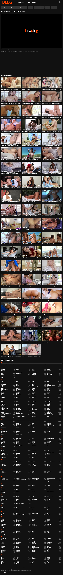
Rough (33, 532)
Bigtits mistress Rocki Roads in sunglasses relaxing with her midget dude (31, 342)
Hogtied (3, 464)
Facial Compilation (50, 438)
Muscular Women (20, 503)
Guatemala (3, 457)
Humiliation (34, 465)
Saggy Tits (3, 538)
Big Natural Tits (23, 7)
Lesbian (33, 491)
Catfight (3, 404)
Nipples (48, 507)
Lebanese (18, 491)
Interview (18, 472)
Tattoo (17, 557)
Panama (48, 519)
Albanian (48, 369)
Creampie (49, 412)
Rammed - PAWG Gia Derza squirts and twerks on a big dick (52, 257)
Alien (17, 370)
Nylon (48, 509)
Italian (17, 474)
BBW (17, 381)
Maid (2, 498)
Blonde (2, 392)
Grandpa (48, 454)
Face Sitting (18, 438)
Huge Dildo (18, 465)
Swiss (48, 551)
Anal (42, 7)
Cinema (18, 407)
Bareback (34, 384)
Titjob (17, 561)
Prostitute (49, 524)
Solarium (18, 545)
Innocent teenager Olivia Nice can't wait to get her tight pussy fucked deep (11, 131)
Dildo (33, 423)
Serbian (48, 539)
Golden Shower (4, 454)
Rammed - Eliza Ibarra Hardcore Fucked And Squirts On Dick (31, 300)
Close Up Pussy (4, 408)
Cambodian (34, 401)
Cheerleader (3, 405)
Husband (3, 467)
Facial (33, 438)
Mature (17, 499)
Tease (2, 558)
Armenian (8, 51)
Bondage (48, 392)
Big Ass (18, 386)
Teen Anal (54, 7)
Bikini (48, 389)
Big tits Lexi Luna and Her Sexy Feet (49, 285)
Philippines (3, 521)
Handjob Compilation (51, 461)
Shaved (31, 51)
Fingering (49, 441)
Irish (48, 472)
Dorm (2, 425)
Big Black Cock (35, 386)
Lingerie (3, 492)
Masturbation (4, 499)
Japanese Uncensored (21, 479)
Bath (48, 384)
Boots (17, 393)
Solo (32, 545)
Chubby (48, 405)
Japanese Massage (51, 478)
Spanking (33, 546)
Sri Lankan (49, 547)
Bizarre (17, 390)
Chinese (33, 405)
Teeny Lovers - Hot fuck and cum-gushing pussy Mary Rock (52, 117)
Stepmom (3, 548)
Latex (17, 489)
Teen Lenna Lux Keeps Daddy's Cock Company (51, 103)
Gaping (48, 450)
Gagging (3, 450)
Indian (2, 471)
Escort (33, 432)
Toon (48, 561)
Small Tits (49, 543)
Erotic (17, 432)
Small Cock (34, 543)
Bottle (48, 393)
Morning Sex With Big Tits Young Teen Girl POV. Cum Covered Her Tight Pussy (11, 328)
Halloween (18, 461)
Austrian (48, 376)
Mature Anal (34, 499)
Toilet (33, 561)
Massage (49, 498)
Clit (47, 407)
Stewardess (18, 548)
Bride (48, 394)
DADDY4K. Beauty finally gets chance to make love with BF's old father (11, 356)
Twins (33, 563)
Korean (48, 485)
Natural (2, 507)
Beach (17, 385)
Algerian (3, 370)
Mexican (3, 500)
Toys (33, 562)
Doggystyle (18, 424)
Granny (2, 456)
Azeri (2, 377)
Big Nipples (18, 389)
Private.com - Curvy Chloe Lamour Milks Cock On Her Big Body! (11, 201)
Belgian (2, 386)
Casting (48, 403)
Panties (2, 520)
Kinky (2, 485)
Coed (48, 408)
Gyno (33, 457)
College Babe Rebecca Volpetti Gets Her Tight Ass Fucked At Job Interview (11, 215)
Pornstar (48, 523)
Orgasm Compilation (20, 514)
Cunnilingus (34, 416)
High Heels (49, 463)
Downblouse (3, 427)
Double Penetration (51, 425)
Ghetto (17, 452)
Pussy (2, 527)
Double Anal (18, 425)
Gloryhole (34, 453)
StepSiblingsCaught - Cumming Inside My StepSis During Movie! (11, 229)
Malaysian (18, 498)
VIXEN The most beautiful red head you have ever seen (11, 117)
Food (2, 443)
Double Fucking (35, 425)
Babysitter (3, 383)
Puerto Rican (19, 525)
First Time (3, 442)
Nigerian (33, 507)
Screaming (49, 538)
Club (33, 408)
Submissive (34, 550)
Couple (2, 412)
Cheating (48, 404)
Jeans (48, 479)
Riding (48, 531)
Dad (2, 421)
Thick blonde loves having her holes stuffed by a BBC (11, 243)
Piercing (33, 521)
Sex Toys (3, 541)
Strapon (48, 548)
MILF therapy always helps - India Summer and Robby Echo (31, 271)
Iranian (33, 472)
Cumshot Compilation (20, 416)
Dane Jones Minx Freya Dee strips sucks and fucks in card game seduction (52, 145)
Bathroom (3, 385)
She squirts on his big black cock (8, 271)
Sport (2, 547)
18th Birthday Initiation (46, 328)
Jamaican (3, 478)
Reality (2, 531)
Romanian (18, 532)
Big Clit (33, 388)
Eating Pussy (4, 431)
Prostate (33, 524)
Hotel (48, 464)
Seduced (18, 539)
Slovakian (18, 543)
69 (32, 365)
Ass (17, 374)
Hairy (2, 461)
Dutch (48, 427)
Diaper (17, 423)
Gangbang (34, 450)
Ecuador (18, 431)
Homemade (18, 464)
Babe (48, 381)
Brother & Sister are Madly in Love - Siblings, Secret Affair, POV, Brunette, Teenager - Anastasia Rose (31, 257)
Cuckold (3, 414)
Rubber (48, 532)
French (2, 445)
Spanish (18, 546)
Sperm (48, 546)
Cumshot (3, 416)
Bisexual (3, 390)
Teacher (48, 557)
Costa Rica (34, 411)
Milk (48, 500)
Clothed (18, 408)
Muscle (2, 503)
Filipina (33, 441)
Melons (48, 499)
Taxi (32, 557)
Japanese (18, 478)
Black (33, 390)
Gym (17, 457)
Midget (17, 500)
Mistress (3, 502)
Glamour (3, 453)
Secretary (3, 539)
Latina (33, 489)
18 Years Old (4, 365)
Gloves (48, 453)
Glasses (18, 453)
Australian (34, 376)
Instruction (49, 471)
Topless (2, 562)
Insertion (33, 471)
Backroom (18, 383)
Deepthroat (49, 421)
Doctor (2, 424)
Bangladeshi (3, 384)
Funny (48, 445)
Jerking (2, 481)
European (18, 51)
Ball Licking (34, 383)
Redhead (18, 531)
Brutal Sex (34, 396)
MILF (2, 496)
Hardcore (13, 51)
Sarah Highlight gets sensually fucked (29, 131)
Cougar (48, 411)
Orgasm (2, 514)
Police (2, 523)
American (49, 370)
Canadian (3, 403)
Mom (17, 502)
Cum (17, 414)
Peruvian (48, 520)
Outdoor (48, 514)
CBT (2, 401)
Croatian (33, 413)
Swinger (33, 551)
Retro (33, 531)
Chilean (18, 405)
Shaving (33, 541)
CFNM (17, 401)
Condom (48, 409)
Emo (2, 432)
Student (18, 550)
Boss (33, 393)
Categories (21, 2)
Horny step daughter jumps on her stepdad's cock (52, 300)
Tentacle (48, 558)
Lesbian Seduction (50, 491)
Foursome (49, 443)
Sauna (33, 538)
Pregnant (18, 524)
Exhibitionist (19, 434)
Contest (2, 411)
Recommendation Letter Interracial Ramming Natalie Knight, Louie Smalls (52, 173)
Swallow (48, 550)
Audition (3, 376)
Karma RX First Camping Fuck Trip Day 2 (30, 159)
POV (17, 519)
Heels (17, 463)
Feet (48, 439)
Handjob (33, 461)
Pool (32, 523)
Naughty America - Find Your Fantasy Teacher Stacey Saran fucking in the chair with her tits (52, 131)
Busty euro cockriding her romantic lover (9, 89)
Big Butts (18, 388)
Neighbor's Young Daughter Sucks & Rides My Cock (11, 257)
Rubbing (3, 534)
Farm (2, 439)
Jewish (17, 481)
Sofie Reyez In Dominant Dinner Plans (29, 173)
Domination (49, 424)
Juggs (48, 481)
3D (17, 365)
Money (33, 502)
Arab (2, 373)
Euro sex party (45, 342)
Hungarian (49, 465)
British (2, 396)
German (3, 452)
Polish (17, 523)
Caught (17, 404)
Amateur (33, 370)
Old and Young (35, 513)
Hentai (33, 463)
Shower (33, 542)
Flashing (33, 442)
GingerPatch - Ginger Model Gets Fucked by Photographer (11, 145)
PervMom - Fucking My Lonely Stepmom (9, 173)
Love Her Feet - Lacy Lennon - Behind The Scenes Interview (31, 356)
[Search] (60, 2)
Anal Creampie (19, 372)
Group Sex (34, 456)
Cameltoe (49, 401)
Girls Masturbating (50, 452)
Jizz (32, 481)
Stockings (34, 548)
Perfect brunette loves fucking (48, 229)
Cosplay (18, 411)
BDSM (33, 381)
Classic (33, 407)
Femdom (3, 441)
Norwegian (3, 509)
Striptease (3, 550)
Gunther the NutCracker (47, 215)
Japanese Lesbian (35, 478)
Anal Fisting (34, 372)
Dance (17, 421)
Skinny (2, 543)
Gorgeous (18, 454)
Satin (17, 538)
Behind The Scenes (51, 385)
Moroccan (49, 502)
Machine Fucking (50, 496)
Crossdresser (49, 413)
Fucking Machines (20, 445)
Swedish (3, 551)
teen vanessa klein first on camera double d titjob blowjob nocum (52, 201)
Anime (47, 7)
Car (17, 403)
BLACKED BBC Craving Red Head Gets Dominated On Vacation (31, 243)
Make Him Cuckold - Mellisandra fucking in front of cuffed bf (31, 215)
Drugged (33, 427)
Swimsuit (18, 551)
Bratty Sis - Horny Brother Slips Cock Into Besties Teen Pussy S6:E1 (52, 159)
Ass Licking (34, 374)
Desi (2, 423)
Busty (48, 397)
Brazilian (33, 394)
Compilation (4, 7)
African (17, 369)
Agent (33, 369)
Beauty (33, 385)
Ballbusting (49, 383)
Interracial (3, 472)
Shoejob (48, 541)
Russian (18, 534)
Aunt (17, 376)
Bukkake (48, 396)
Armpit (48, 373)
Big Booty (3, 388)
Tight (2, 561)
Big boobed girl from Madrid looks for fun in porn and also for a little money (31, 187)
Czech (2, 417)
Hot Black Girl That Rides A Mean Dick (29, 201)
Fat (32, 439)
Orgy (33, 514)
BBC (2, 381)
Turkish (18, 563)
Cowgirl (33, 412)
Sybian (2, 552)
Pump (48, 525)
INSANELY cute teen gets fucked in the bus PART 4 (31, 328)
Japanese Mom (4, 479)
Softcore (3, 545)
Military (33, 500)
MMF (17, 496)
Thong (17, 559)
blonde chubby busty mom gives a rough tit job (11, 285)
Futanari (3, 446)
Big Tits (33, 389)
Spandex (3, 546)
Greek (17, 456)
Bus (17, 397)
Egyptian (33, 431)
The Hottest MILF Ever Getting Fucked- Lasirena (11, 103)
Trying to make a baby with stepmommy (30, 117)
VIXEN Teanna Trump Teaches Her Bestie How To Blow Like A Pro (11, 342)
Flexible (48, 442)
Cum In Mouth (34, 414)
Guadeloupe (49, 456)
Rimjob (2, 532)
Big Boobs (36, 51)
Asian (2, 374)
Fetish (17, 441)
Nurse (33, 509)
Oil (17, 513)
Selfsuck (33, 539)
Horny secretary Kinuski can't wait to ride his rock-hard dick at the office (11, 187)
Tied (48, 559)
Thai (2, 559)
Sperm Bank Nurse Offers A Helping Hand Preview (11, 314)
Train (48, 562)
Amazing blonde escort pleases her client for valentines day (52, 271)
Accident (3, 369)
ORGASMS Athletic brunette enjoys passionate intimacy (11, 300)
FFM (2, 438)
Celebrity (33, 404)
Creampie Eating (19, 413)
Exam (2, 434)
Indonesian (18, 471)
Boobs (2, 393)
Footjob (33, 443)
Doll (32, 424)
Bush (33, 397)
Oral (47, 513)
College (2, 409)
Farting (17, 439)
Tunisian (3, 563)
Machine (33, 496)
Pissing (48, 521)
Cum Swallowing (50, 414)
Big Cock (48, 388)
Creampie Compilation (6, 413)
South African (49, 545)
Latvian (48, 489)
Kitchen (33, 485)
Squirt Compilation (35, 547)
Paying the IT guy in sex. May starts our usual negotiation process (52, 314)
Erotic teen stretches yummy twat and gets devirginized (31, 285)
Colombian (18, 409)
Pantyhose (18, 520)
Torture (17, 562)
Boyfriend (18, 394)
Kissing (18, 485)
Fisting (17, 442)
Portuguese (3, 524)
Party (33, 520)
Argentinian (18, 373)
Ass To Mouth (49, 374)
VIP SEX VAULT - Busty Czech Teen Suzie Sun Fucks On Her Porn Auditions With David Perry (31, 314)
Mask (33, 498)
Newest (34, 2)
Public (2, 525)
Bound (2, 394)
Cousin (17, 412)
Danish (33, 421)
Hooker (33, 464)
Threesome (34, 559)
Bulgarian (3, 397)
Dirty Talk (49, 423)
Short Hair (18, 542)
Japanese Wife (13, 7)
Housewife (3, 465)
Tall (2, 557)
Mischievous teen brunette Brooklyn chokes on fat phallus (52, 243)
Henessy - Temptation (26, 89)
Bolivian (36, 7)
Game (17, 450)
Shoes (2, 542)
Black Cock (49, 390)
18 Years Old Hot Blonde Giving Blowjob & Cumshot (52, 89)
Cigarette (3, 407)
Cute (48, 416)
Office (2, 513)
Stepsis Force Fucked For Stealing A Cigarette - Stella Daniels (52, 187)
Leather (2, 491)
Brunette (27, 51)
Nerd (17, 507)
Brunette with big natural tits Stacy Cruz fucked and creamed (31, 103)
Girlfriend (34, 452)
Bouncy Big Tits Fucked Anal (27, 229)
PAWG (2, 519)
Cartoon (33, 403)
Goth (33, 454)
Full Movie (34, 445)
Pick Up (18, 521)
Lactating (3, 489)
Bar (17, 384)
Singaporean (49, 542)
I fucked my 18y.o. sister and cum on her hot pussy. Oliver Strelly (31, 145)
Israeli (2, 474)
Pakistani (33, 519)
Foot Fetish (18, 443)
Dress (17, 427)
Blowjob (30, 7)
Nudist (17, 509)
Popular (28, 2)
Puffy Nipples (34, 525)
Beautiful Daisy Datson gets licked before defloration (11, 159)
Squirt (17, 547)
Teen (17, 558)
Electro (48, 431)
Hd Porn (6, 572)
